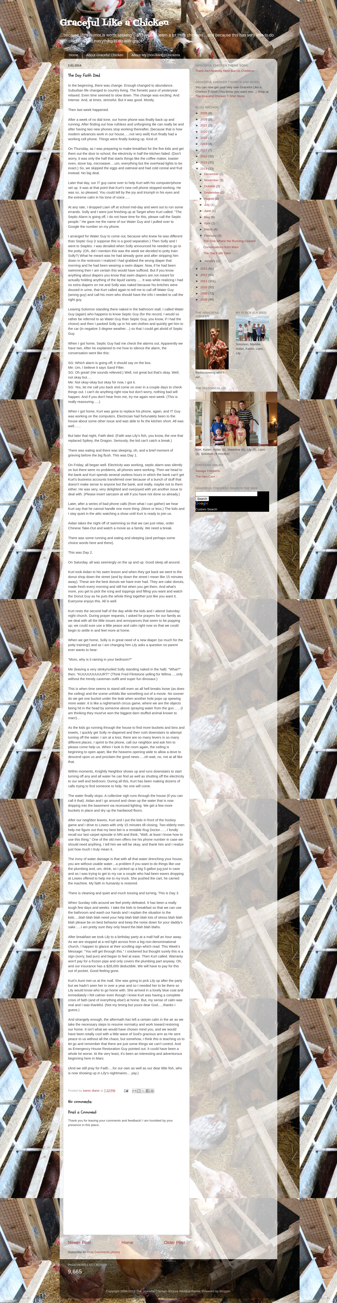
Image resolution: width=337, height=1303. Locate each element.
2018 (204, 144)
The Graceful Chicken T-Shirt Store (220, 96)
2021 (204, 125)
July (207, 204)
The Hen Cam (205, 476)
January (210, 261)
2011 (204, 281)
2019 (204, 138)
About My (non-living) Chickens (156, 55)
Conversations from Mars (221, 247)
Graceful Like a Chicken (114, 23)
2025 (204, 113)
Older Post (174, 1242)
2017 (204, 150)
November (212, 180)
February (211, 235)
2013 (204, 268)
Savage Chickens (207, 471)
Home (73, 55)
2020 (204, 131)
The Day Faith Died (217, 253)
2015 (204, 162)
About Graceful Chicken (104, 55)
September (212, 192)
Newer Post (79, 1242)
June (208, 211)
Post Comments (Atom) (103, 1252)
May (207, 217)
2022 (204, 119)
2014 (204, 168)
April (207, 223)
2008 (204, 299)
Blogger (225, 1291)
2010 (204, 287)
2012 (204, 275)
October (210, 186)
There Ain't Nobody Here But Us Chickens (224, 71)
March (209, 229)
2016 (204, 156)
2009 (204, 293)
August (209, 198)
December (212, 174)
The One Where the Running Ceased (229, 241)
